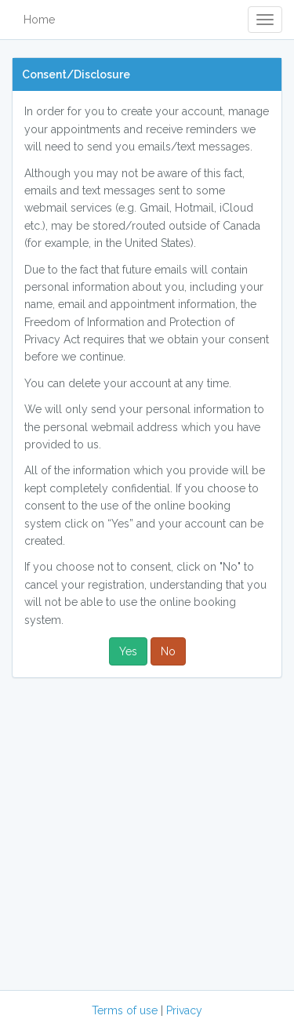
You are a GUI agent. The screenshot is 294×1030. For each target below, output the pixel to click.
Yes (128, 651)
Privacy (184, 1010)
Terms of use (125, 1010)
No (168, 651)
